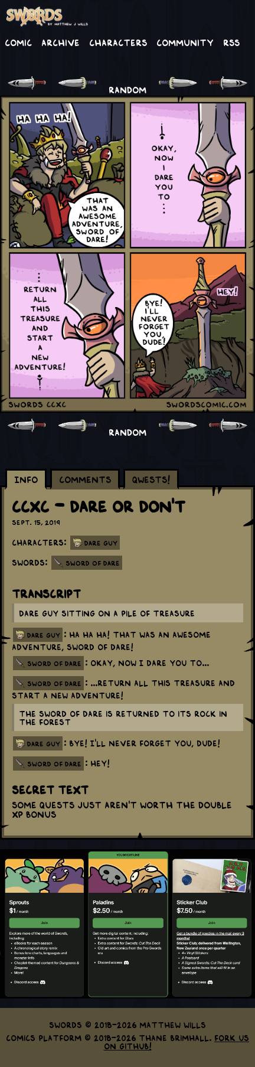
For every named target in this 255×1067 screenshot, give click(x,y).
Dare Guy (100, 542)
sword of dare (54, 663)
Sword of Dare (93, 562)
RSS (231, 42)
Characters (118, 42)
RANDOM (127, 89)
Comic (18, 42)
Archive (60, 42)
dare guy (43, 634)
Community (185, 42)
